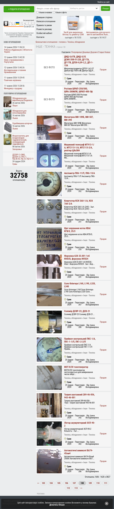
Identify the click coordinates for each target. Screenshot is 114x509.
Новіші (107, 52)
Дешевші (86, 52)
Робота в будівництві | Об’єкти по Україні (18, 51)
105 (58, 483)
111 (105, 483)
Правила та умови (44, 25)
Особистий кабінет (44, 33)
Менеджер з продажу (13, 88)
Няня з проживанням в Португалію (13, 61)
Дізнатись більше (57, 505)
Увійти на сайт (103, 2)
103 (43, 483)
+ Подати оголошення (19, 9)
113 (76, 488)
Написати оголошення (45, 21)
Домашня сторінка (44, 17)
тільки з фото (61, 12)
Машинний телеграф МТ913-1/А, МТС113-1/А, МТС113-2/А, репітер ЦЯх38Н (79, 147)
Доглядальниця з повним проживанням (15, 71)
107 (74, 483)
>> (81, 488)
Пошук (105, 8)
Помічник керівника (12, 80)
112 (68, 488)
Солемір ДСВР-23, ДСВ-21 (77, 311)
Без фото (49, 67)
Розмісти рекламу (44, 29)
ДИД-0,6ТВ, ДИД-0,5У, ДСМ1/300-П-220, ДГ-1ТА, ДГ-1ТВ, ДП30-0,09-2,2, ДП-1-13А (78, 61)
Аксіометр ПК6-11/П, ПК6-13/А (79, 173)
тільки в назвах (45, 12)
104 (51, 483)
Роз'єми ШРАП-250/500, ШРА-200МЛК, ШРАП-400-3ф (78, 90)
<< (38, 483)
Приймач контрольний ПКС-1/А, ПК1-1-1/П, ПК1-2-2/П (79, 340)
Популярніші (76, 52)
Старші (101, 52)
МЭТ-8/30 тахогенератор (76, 367)
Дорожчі (94, 52)
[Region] (86, 8)
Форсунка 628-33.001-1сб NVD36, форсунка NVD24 (77, 257)
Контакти (40, 37)
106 (66, 483)
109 (90, 483)
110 (97, 483)
